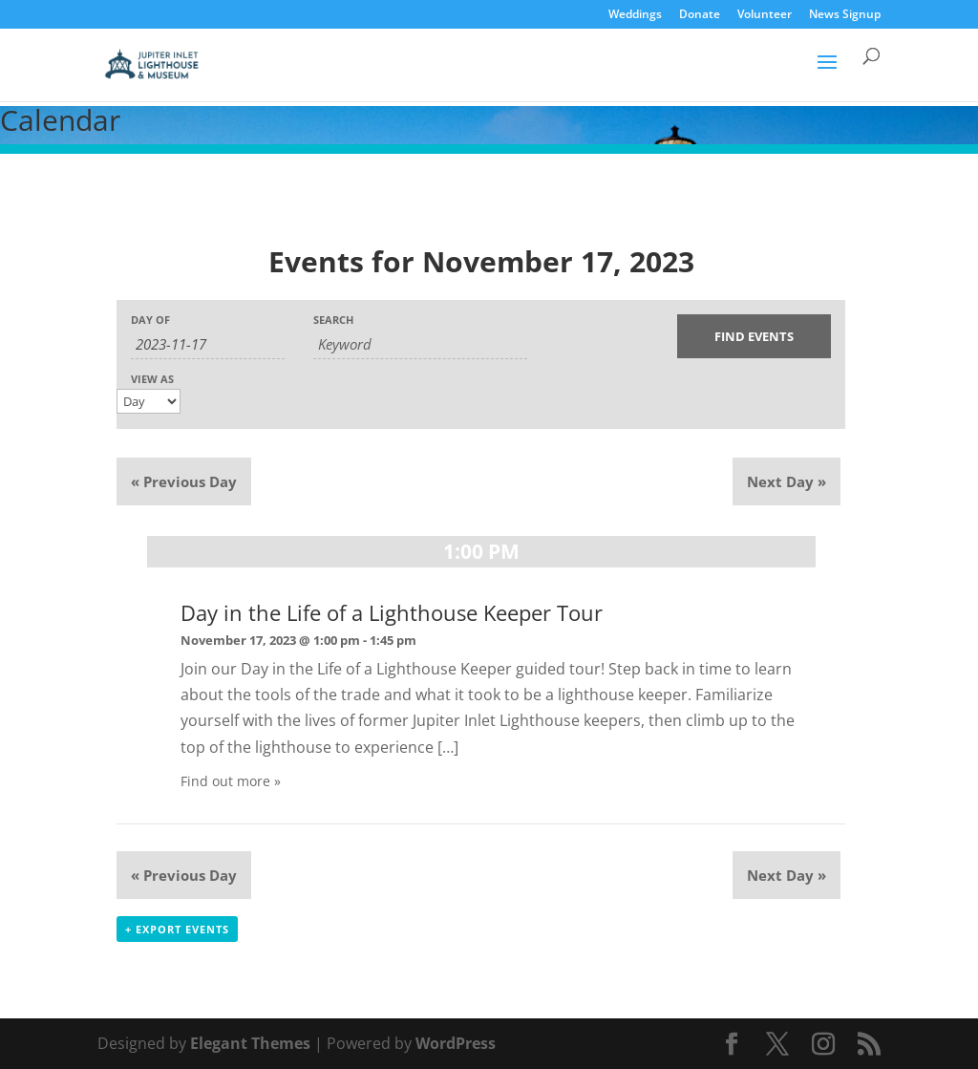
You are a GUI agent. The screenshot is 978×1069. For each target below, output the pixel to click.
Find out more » (231, 781)
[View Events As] (149, 401)
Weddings (635, 15)
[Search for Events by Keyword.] (420, 344)
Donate (699, 15)
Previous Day (184, 481)
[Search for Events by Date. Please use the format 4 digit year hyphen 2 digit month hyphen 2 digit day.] (208, 344)
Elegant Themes (250, 1043)
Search (333, 319)
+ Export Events (177, 929)
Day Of (150, 319)
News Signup (845, 15)
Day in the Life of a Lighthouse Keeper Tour (392, 613)
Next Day (786, 481)
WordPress (455, 1043)
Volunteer (764, 15)
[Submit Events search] (754, 336)
